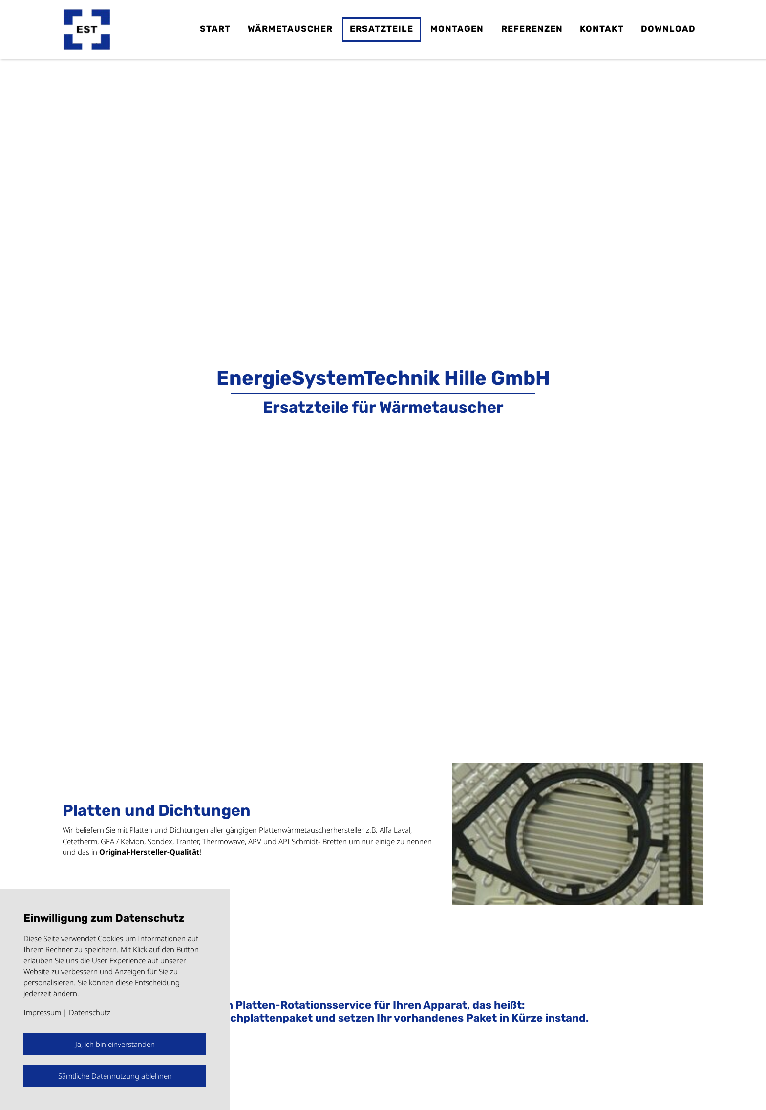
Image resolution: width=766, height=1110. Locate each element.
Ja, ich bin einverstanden (115, 1044)
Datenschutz (89, 1012)
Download (668, 29)
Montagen (457, 29)
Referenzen (532, 29)
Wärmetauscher (290, 29)
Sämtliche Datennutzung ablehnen (115, 1076)
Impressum (42, 1012)
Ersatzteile (381, 29)
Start (215, 29)
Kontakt (602, 29)
